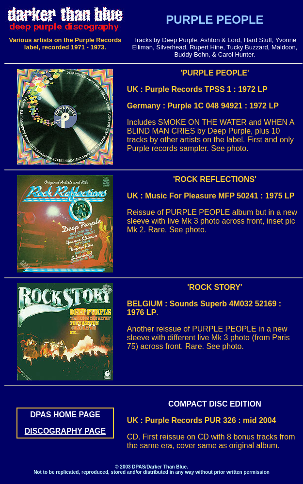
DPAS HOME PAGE (65, 414)
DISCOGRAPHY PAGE (65, 431)
